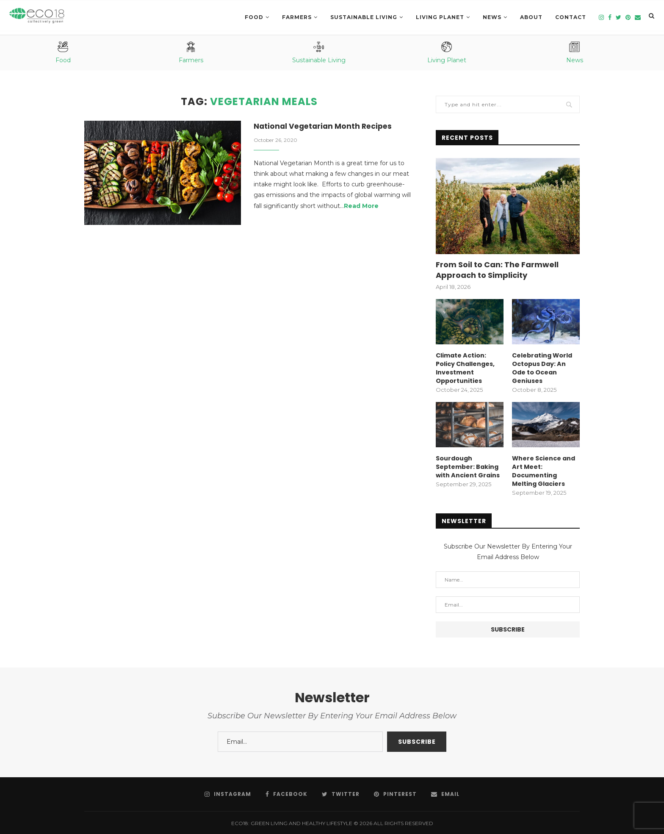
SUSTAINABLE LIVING (363, 17)
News (492, 17)
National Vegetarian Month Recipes (325, 126)
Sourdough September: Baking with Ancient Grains (467, 465)
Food (254, 17)
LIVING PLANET (440, 17)
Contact (570, 17)
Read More (361, 206)
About (531, 17)
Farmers (297, 17)
